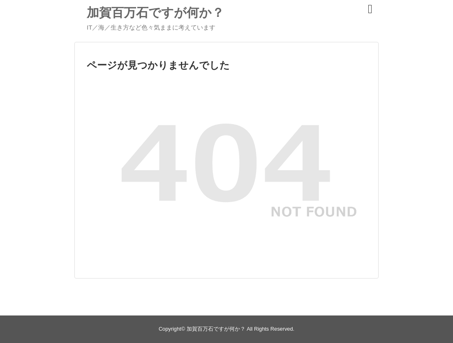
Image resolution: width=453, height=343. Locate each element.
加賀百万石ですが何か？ (155, 12)
